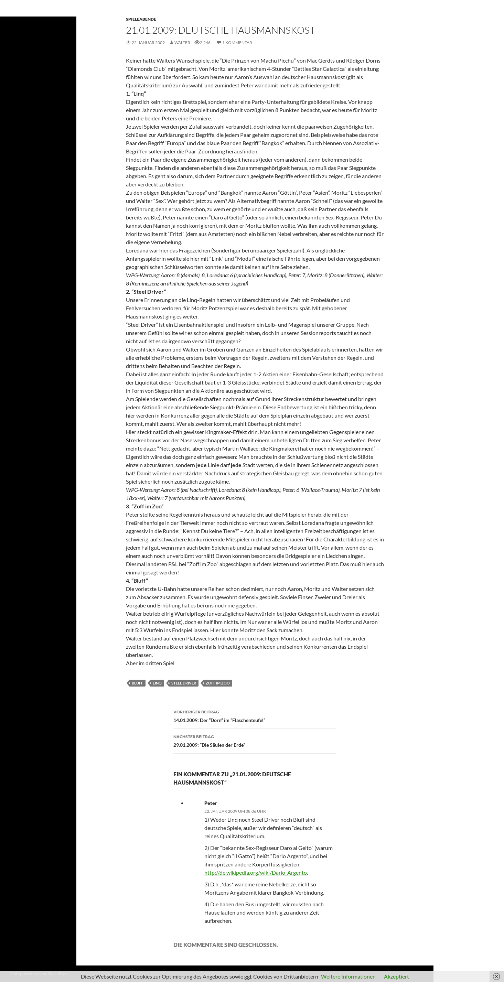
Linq (157, 683)
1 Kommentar (237, 42)
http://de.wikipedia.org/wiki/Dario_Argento (255, 872)
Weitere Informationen (348, 976)
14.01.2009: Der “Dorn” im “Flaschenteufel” (254, 715)
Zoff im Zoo (218, 683)
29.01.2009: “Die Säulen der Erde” (254, 740)
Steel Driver (183, 683)
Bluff (137, 683)
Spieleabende (141, 19)
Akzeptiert (396, 976)
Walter (182, 42)
